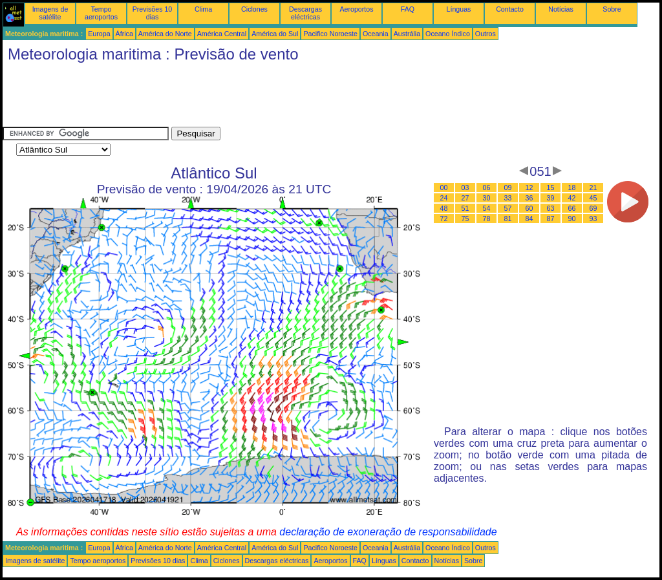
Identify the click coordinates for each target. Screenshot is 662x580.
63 (551, 208)
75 (465, 218)
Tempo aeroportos (101, 13)
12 (529, 187)
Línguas (459, 9)
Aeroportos (356, 9)
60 (529, 208)
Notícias (560, 9)
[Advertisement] (238, 98)
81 (508, 218)
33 (508, 198)
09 (508, 187)
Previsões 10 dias (153, 13)
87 (551, 218)
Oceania (376, 34)
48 (444, 208)
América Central (221, 34)
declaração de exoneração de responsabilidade (387, 531)
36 (529, 198)
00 (444, 187)
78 (487, 218)
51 (465, 208)
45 (593, 198)
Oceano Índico (447, 34)
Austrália (407, 34)
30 (487, 198)
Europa (99, 34)
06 (487, 187)
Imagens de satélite (50, 13)
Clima (203, 9)
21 (593, 187)
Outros (485, 34)
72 (444, 218)
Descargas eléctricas (305, 13)
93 (593, 218)
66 (572, 208)
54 (487, 208)
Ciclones (254, 9)
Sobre (612, 9)
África (124, 34)
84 (529, 218)
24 (444, 198)
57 (508, 208)
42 (572, 198)
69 (593, 208)
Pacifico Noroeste (330, 34)
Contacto (510, 9)
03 (465, 187)
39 (551, 198)
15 (551, 187)
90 (572, 218)
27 (465, 198)
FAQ (407, 9)
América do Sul (274, 34)
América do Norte (165, 34)
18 (572, 187)
